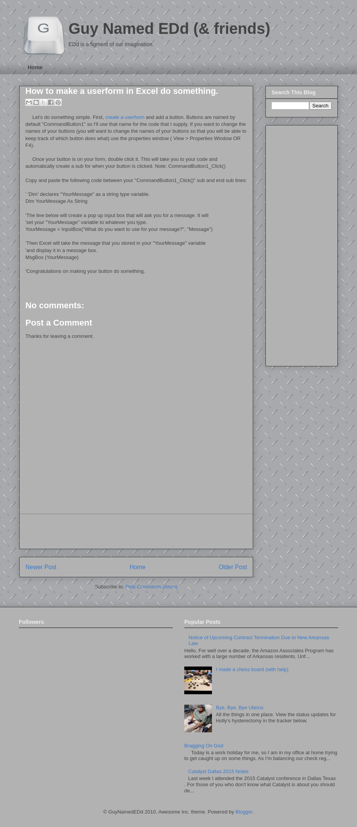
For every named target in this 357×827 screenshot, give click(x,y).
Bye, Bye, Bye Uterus (240, 707)
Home (35, 67)
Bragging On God (203, 745)
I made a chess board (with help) (252, 669)
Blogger (243, 812)
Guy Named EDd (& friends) (169, 28)
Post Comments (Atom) (151, 587)
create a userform (125, 117)
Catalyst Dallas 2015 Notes (218, 771)
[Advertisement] (136, 531)
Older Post (233, 567)
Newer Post (41, 567)
